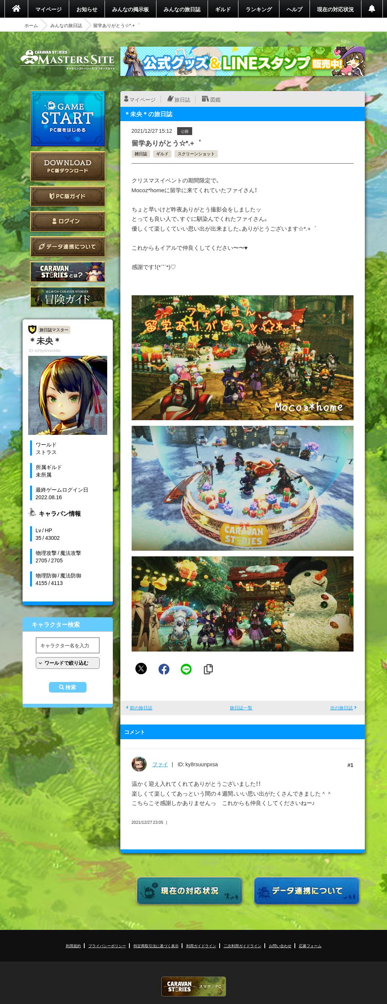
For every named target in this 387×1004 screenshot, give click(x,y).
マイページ (48, 9)
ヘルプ (294, 9)
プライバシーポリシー (107, 945)
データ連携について (67, 246)
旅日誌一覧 (241, 707)
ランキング (259, 9)
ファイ (160, 764)
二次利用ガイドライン (242, 945)
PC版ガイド (67, 196)
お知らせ (86, 9)
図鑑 (215, 99)
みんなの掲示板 (130, 9)
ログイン (67, 221)
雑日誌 (141, 153)
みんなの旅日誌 (182, 9)
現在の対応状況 (335, 9)
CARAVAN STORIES (193, 986)
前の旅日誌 (141, 707)
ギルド (223, 9)
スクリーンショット (196, 153)
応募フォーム (310, 945)
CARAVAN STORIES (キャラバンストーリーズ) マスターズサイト (68, 60)
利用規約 (73, 945)
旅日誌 (182, 99)
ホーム (31, 25)
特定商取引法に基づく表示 (156, 945)
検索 (70, 687)
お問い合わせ (280, 945)
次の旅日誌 (341, 707)
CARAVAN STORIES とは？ (67, 271)
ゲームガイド (67, 297)
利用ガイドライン (201, 945)
